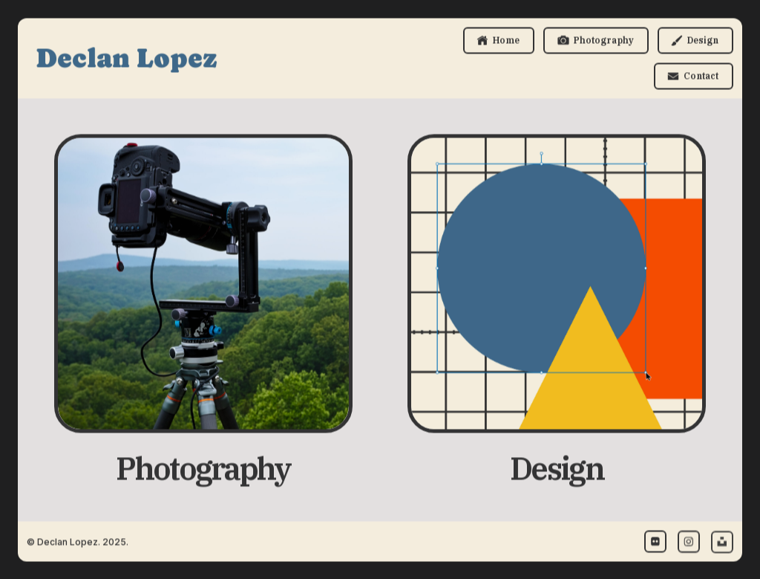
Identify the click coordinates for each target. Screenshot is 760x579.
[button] (498, 41)
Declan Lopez (126, 58)
